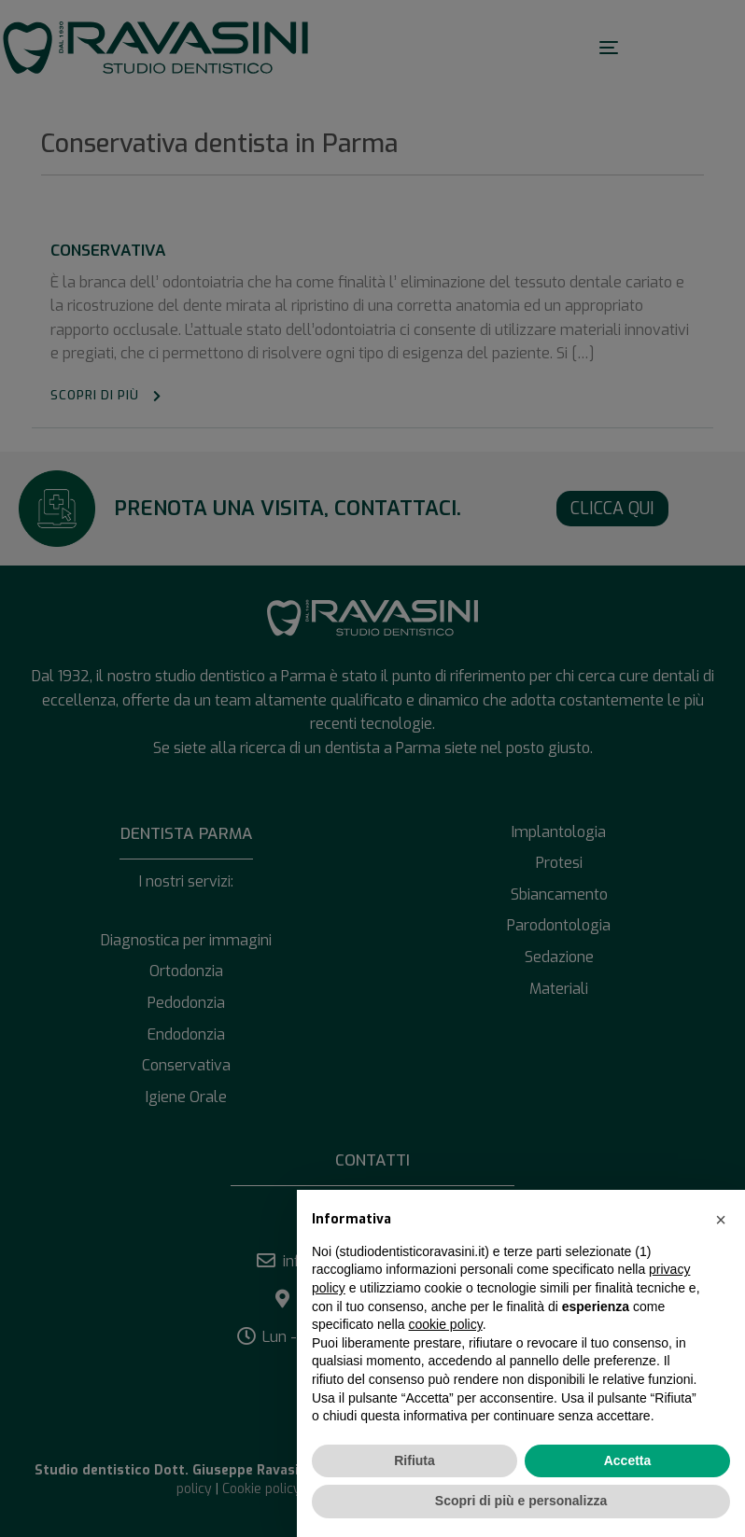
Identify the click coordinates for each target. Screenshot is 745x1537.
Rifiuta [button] (414, 1460)
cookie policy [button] (446, 1324)
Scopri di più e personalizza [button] (521, 1500)
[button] (721, 1220)
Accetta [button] (628, 1460)
